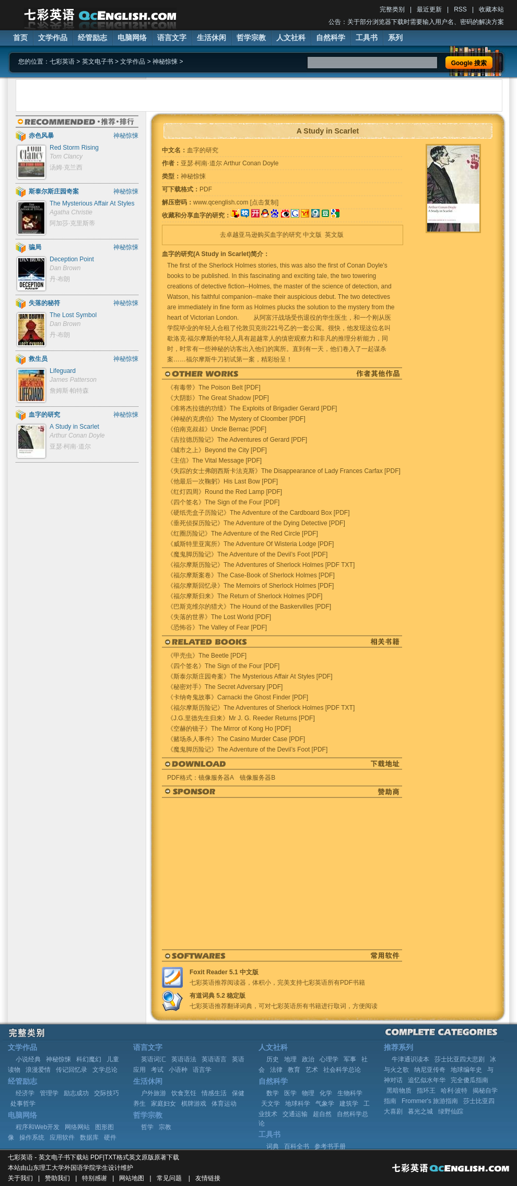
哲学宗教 (251, 37)
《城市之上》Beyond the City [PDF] (217, 450)
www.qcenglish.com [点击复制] (235, 202)
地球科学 (297, 1103)
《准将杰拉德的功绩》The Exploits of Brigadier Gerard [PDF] (252, 408)
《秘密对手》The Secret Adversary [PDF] (225, 687)
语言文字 (171, 37)
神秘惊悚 (165, 61)
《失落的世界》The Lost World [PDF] (219, 617)
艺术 (312, 1069)
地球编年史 (466, 1069)
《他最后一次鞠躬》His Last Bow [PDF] (222, 481)
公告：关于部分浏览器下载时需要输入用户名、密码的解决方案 (416, 22)
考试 (157, 1069)
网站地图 (131, 1178)
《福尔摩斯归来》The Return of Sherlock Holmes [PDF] (244, 596)
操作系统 (31, 1137)
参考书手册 (330, 1146)
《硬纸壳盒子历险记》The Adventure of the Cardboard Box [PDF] (258, 512)
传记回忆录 (71, 1069)
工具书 (367, 37)
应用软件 (62, 1137)
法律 (276, 1069)
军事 (350, 1059)
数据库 (89, 1137)
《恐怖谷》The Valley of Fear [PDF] (217, 627)
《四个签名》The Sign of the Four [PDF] (223, 502)
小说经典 (28, 1059)
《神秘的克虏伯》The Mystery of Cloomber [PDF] (236, 418)
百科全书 (296, 1146)
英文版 (334, 234)
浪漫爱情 (38, 1069)
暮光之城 (420, 1111)
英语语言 (214, 1059)
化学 (326, 1093)
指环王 (426, 1090)
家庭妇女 (163, 1103)
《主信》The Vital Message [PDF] (214, 460)
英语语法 (183, 1059)
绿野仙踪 (450, 1111)
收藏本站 (491, 9)
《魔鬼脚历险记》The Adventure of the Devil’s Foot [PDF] (247, 554)
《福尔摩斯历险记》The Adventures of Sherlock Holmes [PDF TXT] (261, 564)
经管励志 (92, 37)
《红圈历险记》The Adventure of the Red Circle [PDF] (242, 533)
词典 (272, 1146)
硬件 (110, 1137)
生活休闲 (211, 37)
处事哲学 (23, 1103)
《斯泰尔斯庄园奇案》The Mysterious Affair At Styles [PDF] (250, 676)
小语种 (178, 1069)
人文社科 (291, 37)
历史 (272, 1059)
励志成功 (76, 1093)
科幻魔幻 (88, 1059)
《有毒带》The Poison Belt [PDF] (214, 387)
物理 (308, 1093)
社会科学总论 (342, 1069)
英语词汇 (153, 1059)
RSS (460, 9)
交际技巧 (106, 1093)
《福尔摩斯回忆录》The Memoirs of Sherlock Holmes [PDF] (250, 585)
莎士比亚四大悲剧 (459, 1059)
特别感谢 (94, 1178)
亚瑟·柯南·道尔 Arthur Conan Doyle (229, 163)
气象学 (324, 1103)
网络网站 (77, 1127)
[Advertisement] (132, 95)
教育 (294, 1069)
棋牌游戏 (193, 1103)
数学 (272, 1093)
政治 (308, 1059)
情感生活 (214, 1093)
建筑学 (348, 1103)
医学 (290, 1093)
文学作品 (52, 37)
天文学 (270, 1103)
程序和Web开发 (38, 1127)
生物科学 (349, 1093)
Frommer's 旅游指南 (430, 1101)
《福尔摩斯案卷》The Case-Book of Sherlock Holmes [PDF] (251, 575)
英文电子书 (97, 61)
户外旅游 (153, 1093)
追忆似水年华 (426, 1080)
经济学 (25, 1093)
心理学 (329, 1059)
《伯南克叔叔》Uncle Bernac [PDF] (216, 429)
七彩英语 (62, 61)
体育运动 (224, 1103)
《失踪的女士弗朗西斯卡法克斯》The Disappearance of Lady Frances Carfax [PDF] (284, 471)
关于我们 (20, 1178)
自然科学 (330, 37)
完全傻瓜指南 (469, 1080)
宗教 (165, 1127)
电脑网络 (132, 37)
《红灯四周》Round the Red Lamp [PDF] (224, 491)
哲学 (147, 1127)
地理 (290, 1059)
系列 (395, 37)
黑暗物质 (399, 1090)
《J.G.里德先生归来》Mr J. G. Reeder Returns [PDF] (241, 718)
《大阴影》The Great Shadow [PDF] (218, 398)
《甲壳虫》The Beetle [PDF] (206, 655)
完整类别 (392, 9)
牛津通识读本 (410, 1059)
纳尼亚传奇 (429, 1069)
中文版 (312, 234)
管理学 (49, 1093)
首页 (20, 37)
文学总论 (105, 1069)
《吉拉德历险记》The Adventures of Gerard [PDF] (237, 439)
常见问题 (169, 1178)
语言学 (202, 1069)
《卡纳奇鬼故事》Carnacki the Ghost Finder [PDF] (237, 697)
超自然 (322, 1114)
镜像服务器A (215, 777)
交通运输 (295, 1114)
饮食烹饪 (183, 1093)
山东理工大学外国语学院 (61, 1167)
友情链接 (207, 1178)
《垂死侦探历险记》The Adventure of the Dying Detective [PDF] (256, 523)
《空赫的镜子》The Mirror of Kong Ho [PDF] (229, 728)
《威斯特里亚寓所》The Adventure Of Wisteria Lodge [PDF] (250, 544)
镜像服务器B (257, 777)
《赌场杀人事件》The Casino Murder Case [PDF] (236, 739)
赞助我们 (57, 1178)
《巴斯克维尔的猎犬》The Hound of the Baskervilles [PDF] (249, 606)
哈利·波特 (454, 1090)
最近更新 (429, 9)
